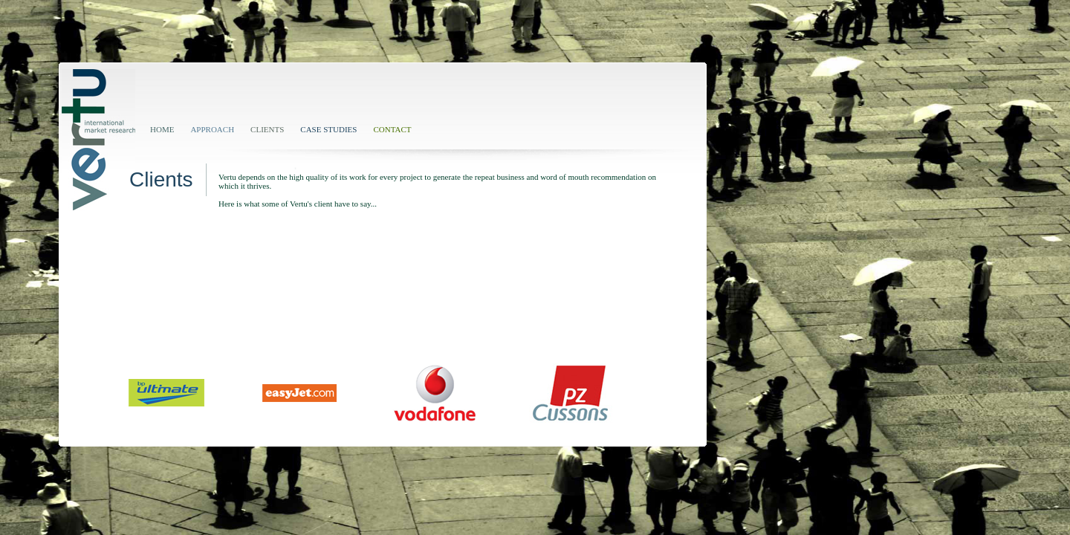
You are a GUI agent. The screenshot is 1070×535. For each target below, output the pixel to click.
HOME (162, 129)
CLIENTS (267, 129)
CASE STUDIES (328, 129)
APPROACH (212, 129)
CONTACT (392, 129)
